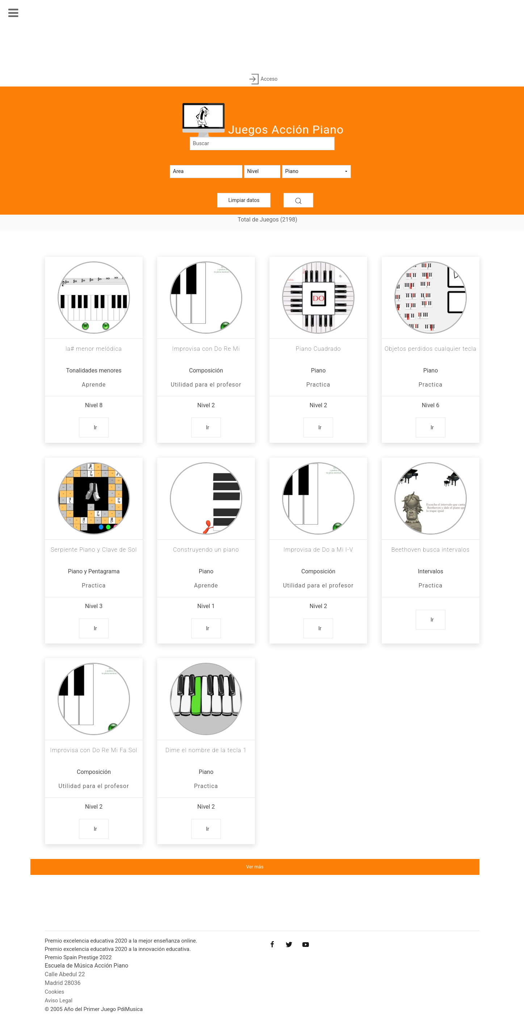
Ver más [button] (255, 866)
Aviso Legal (59, 1000)
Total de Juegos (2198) (267, 219)
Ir (95, 427)
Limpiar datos (244, 200)
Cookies (54, 992)
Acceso (262, 79)
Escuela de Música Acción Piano (87, 965)
